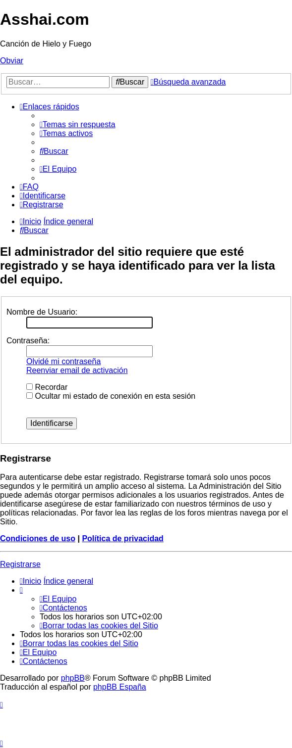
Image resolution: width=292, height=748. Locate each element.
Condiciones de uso (37, 538)
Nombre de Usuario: (41, 312)
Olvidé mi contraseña (63, 361)
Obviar (11, 60)
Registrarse (20, 564)
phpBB (73, 678)
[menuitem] (78, 124)
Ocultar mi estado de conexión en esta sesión (110, 396)
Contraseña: (28, 340)
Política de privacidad (123, 538)
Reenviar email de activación (77, 370)
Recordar (46, 387)
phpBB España (119, 687)
